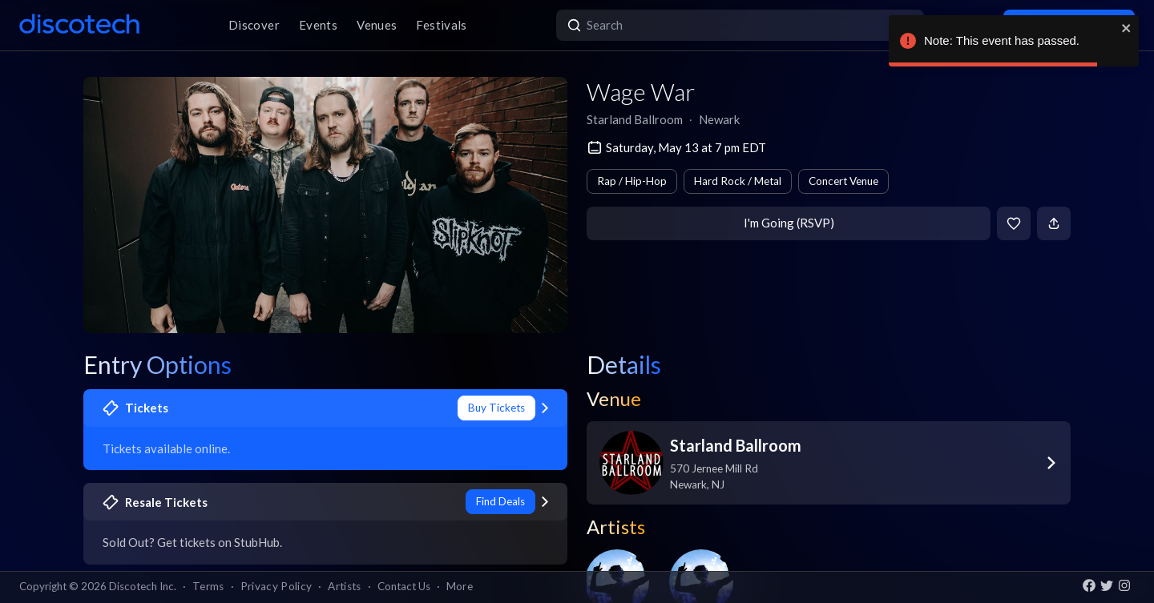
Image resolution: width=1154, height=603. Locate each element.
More (459, 586)
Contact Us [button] (403, 586)
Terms (208, 586)
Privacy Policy (276, 586)
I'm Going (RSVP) (789, 222)
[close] (1126, 28)
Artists (344, 586)
